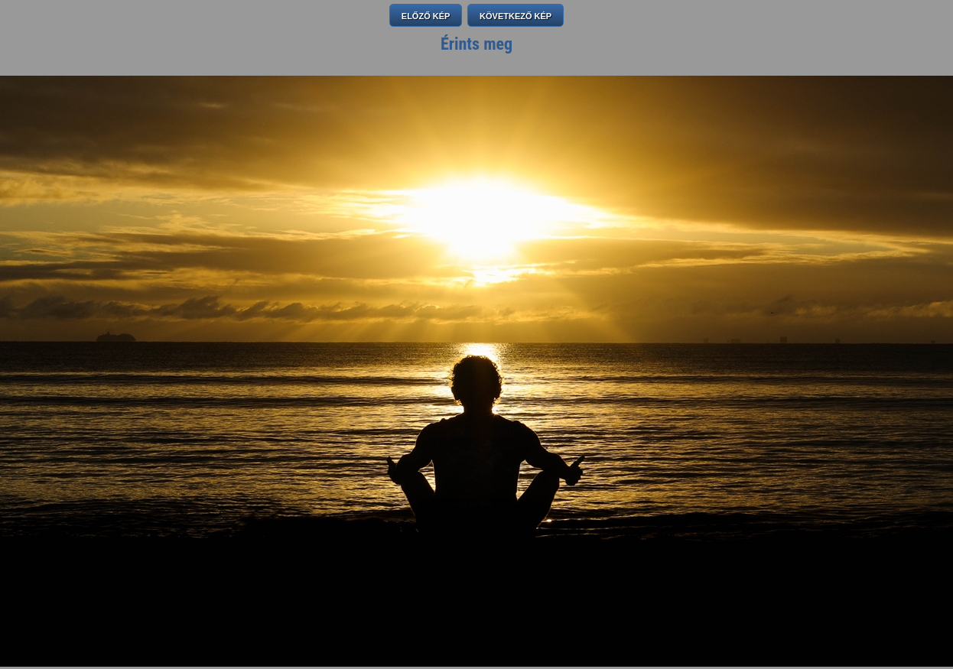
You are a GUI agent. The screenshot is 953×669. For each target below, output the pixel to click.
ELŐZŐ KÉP (426, 16)
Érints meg (476, 44)
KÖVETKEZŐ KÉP (515, 16)
